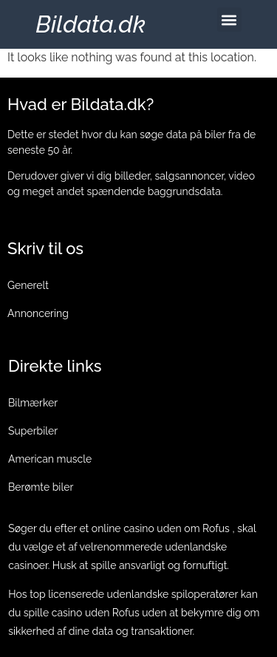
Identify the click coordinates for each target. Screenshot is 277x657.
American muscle (50, 459)
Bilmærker (33, 403)
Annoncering (38, 313)
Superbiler (33, 431)
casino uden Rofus (96, 613)
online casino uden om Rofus (161, 528)
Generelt (28, 285)
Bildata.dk (90, 24)
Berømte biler (40, 487)
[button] (229, 19)
